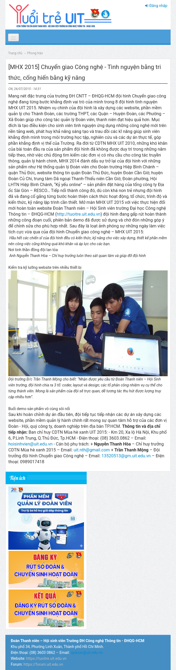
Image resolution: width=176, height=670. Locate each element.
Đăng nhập (158, 5)
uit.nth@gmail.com (91, 449)
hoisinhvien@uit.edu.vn (30, 444)
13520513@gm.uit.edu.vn (126, 455)
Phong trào (35, 53)
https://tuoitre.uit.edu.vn (46, 658)
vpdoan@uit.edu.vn (87, 652)
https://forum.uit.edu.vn (43, 664)
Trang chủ (15, 53)
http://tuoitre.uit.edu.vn (78, 214)
